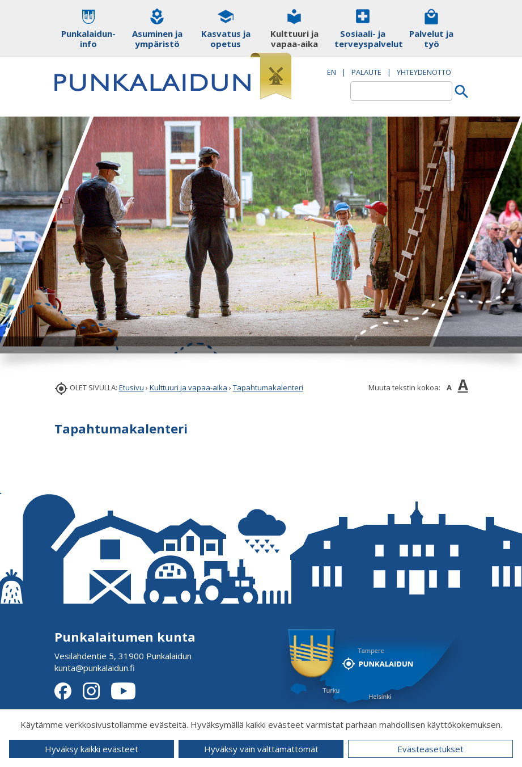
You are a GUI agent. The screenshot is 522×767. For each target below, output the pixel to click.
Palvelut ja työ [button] (431, 38)
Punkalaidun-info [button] (88, 38)
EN (331, 72)
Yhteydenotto (424, 72)
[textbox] (401, 91)
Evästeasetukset (430, 749)
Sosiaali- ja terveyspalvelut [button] (363, 38)
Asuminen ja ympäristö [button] (157, 38)
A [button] (449, 387)
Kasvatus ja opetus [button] (226, 38)
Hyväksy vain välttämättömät (261, 749)
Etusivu (131, 387)
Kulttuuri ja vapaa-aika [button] (294, 38)
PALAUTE (366, 72)
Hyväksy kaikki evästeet (91, 749)
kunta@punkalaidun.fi (94, 667)
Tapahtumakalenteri (268, 387)
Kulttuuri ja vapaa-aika (188, 387)
